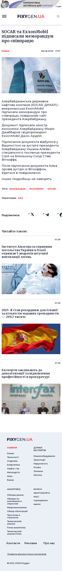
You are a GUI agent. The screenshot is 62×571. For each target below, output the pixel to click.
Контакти (13, 543)
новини (12, 447)
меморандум (17, 188)
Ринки (5, 51)
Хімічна (38, 475)
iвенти (37, 504)
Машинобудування (44, 456)
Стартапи (12, 461)
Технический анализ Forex (14, 532)
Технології (13, 457)
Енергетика (13, 465)
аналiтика (14, 489)
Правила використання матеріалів (26, 554)
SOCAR (51, 188)
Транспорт (39, 460)
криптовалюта (42, 493)
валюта (38, 489)
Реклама (30, 543)
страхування (41, 500)
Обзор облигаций (17, 511)
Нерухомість (41, 463)
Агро (10, 476)
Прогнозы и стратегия (13, 516)
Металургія (13, 472)
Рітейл (37, 467)
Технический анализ (14, 522)
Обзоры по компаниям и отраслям (14, 501)
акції (36, 496)
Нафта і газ (13, 468)
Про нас (49, 543)
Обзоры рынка (15, 495)
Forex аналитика (16, 527)
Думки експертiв (40, 449)
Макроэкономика (17, 507)
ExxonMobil (36, 188)
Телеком (38, 471)
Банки (10, 480)
